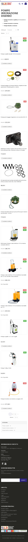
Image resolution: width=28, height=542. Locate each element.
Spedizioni (3, 500)
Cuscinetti (3, 519)
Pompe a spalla (5, 425)
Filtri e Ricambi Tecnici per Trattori (9, 514)
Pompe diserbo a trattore (7, 430)
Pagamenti (3, 498)
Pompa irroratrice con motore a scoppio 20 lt (12, 399)
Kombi (23, 538)
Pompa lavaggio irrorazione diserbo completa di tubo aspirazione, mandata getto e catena (14, 86)
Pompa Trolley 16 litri (6, 368)
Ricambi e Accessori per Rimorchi (8, 521)
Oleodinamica (4, 517)
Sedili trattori (4, 512)
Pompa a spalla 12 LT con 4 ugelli (9, 336)
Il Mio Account (4, 493)
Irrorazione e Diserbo (6, 515)
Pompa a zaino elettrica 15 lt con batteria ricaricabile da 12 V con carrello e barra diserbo (13, 275)
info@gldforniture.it (5, 455)
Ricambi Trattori (4, 508)
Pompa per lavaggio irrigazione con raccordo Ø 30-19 (14, 117)
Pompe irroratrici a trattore (11, 23)
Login (2, 495)
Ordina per (3, 30)
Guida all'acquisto (5, 496)
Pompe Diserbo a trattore (10, 25)
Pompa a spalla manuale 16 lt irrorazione (11, 54)
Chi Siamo (3, 489)
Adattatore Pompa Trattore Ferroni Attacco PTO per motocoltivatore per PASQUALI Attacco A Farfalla (14, 149)
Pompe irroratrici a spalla (10, 19)
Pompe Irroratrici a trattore (8, 428)
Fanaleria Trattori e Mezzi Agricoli (8, 510)
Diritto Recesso (4, 502)
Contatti (3, 491)
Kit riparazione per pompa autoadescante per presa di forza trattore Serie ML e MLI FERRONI (13, 180)
